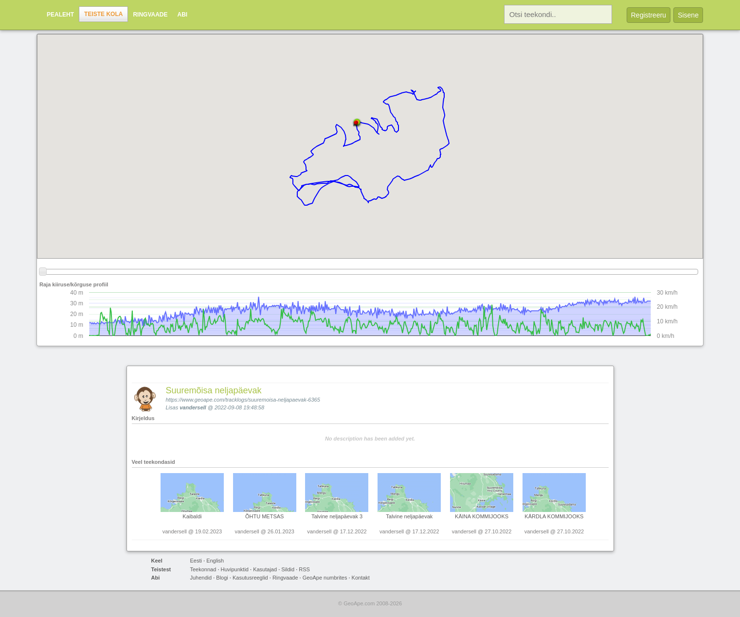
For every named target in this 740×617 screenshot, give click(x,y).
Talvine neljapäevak (409, 516)
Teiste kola (103, 14)
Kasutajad (265, 569)
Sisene (688, 15)
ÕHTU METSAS (264, 516)
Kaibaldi (191, 516)
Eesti (196, 561)
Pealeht (60, 14)
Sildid (287, 569)
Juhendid (201, 578)
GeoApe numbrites (325, 578)
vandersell (193, 407)
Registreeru (648, 15)
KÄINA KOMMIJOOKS (481, 516)
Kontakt (361, 578)
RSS (304, 569)
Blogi (222, 578)
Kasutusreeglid (250, 578)
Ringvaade (150, 14)
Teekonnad (203, 569)
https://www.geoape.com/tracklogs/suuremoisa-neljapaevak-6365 (243, 400)
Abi (183, 14)
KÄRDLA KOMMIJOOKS (553, 516)
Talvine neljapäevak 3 (336, 516)
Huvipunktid (235, 569)
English (215, 561)
